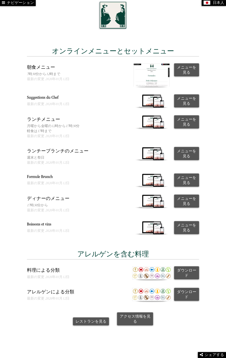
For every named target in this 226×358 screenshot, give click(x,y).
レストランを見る (91, 320)
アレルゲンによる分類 (50, 290)
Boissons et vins (39, 223)
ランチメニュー (43, 118)
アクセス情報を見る (135, 317)
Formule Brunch (40, 175)
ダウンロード (186, 271)
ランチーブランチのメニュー (57, 150)
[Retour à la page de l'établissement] (112, 14)
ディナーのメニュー (48, 197)
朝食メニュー (41, 66)
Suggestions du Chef (43, 96)
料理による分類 (43, 269)
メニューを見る (186, 68)
